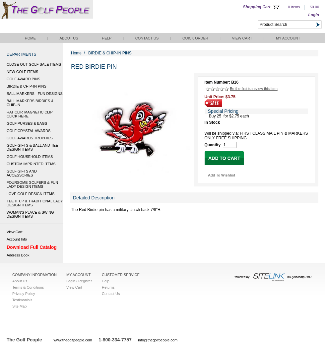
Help (106, 38)
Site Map (19, 306)
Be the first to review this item (254, 89)
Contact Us (147, 38)
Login (313, 15)
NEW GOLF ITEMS (22, 72)
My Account (288, 38)
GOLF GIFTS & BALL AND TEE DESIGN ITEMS (32, 147)
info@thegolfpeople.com (157, 340)
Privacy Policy (23, 294)
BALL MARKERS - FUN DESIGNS (35, 94)
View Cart (242, 38)
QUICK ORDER (195, 38)
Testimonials (22, 300)
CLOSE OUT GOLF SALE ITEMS (34, 64)
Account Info (17, 239)
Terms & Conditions (28, 287)
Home (30, 38)
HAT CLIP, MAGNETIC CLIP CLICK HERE (30, 114)
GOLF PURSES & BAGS (27, 123)
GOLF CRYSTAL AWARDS (28, 131)
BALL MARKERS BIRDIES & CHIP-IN (30, 103)
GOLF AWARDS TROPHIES (30, 138)
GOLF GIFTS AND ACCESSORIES (22, 173)
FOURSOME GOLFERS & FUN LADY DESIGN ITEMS (32, 184)
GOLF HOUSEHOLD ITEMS (30, 157)
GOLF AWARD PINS (23, 79)
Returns (108, 287)
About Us (68, 38)
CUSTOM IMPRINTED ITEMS (31, 164)
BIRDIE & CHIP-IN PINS (26, 86)
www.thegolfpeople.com (73, 340)
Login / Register (79, 281)
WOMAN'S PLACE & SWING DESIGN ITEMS (30, 214)
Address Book (18, 255)
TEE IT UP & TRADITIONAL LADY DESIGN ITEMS (35, 203)
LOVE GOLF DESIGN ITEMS (30, 194)
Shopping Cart (257, 7)
